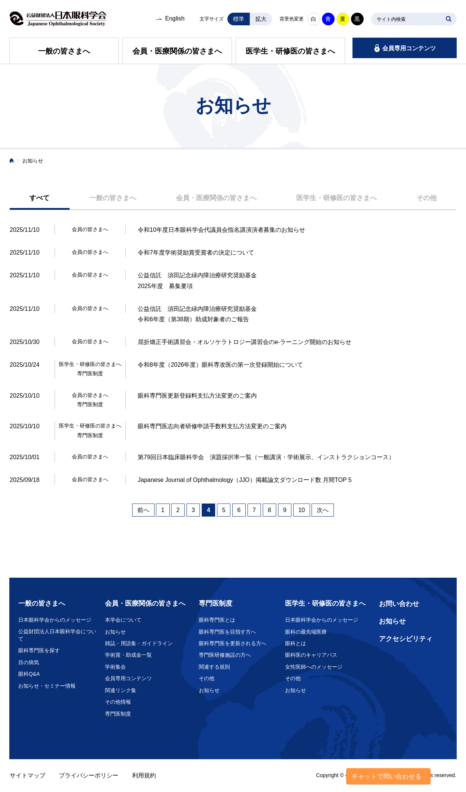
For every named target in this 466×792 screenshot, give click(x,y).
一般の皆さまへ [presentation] (112, 198)
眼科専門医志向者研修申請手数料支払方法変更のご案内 (212, 426)
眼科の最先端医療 (306, 632)
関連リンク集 (120, 690)
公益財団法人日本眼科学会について (57, 635)
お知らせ (115, 632)
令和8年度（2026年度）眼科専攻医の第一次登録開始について (220, 365)
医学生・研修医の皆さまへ (290, 51)
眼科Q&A (29, 674)
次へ (323, 510)
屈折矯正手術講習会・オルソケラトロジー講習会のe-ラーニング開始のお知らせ (244, 342)
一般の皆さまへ (64, 51)
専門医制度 (118, 714)
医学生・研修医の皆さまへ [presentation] (336, 198)
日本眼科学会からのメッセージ (54, 620)
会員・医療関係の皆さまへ (177, 51)
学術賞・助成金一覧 (128, 655)
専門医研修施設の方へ (225, 655)
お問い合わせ (399, 604)
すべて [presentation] (39, 198)
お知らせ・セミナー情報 (47, 686)
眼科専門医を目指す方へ (227, 632)
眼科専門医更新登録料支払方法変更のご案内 (197, 395)
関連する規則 (214, 667)
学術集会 (115, 667)
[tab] (40, 198)
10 (301, 510)
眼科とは (295, 643)
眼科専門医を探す (39, 650)
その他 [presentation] (426, 198)
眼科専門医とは (217, 620)
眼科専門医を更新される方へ (232, 643)
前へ (143, 510)
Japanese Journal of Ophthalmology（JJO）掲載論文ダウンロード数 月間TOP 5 (245, 480)
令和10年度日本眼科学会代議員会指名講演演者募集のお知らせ (221, 230)
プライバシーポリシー (88, 775)
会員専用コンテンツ (409, 48)
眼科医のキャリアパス (311, 655)
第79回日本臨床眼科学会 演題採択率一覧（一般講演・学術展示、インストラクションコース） (266, 457)
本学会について (123, 620)
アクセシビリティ (406, 639)
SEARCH (448, 19)
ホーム (12, 161)
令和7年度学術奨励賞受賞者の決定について (196, 252)
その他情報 (118, 702)
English (174, 18)
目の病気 (28, 662)
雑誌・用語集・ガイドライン (139, 643)
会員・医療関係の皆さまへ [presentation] (216, 198)
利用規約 (144, 775)
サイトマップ (27, 775)
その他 (206, 678)
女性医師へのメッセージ (313, 667)
